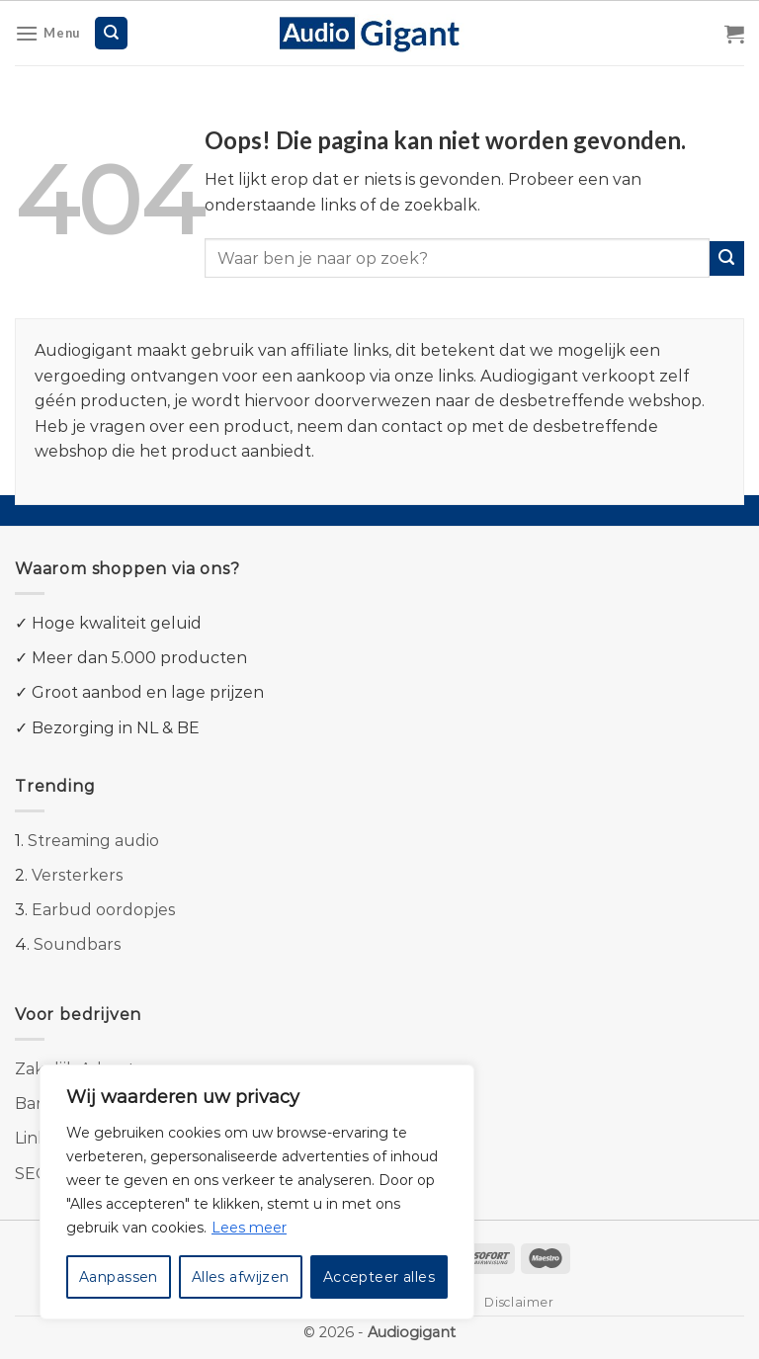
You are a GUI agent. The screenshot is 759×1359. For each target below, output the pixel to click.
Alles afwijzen (241, 1277)
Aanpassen (118, 1277)
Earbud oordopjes (103, 909)
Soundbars (77, 944)
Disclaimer (518, 1302)
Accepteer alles (379, 1277)
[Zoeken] (111, 33)
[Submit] (727, 258)
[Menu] (47, 33)
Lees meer (249, 1227)
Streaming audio (93, 840)
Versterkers (77, 875)
